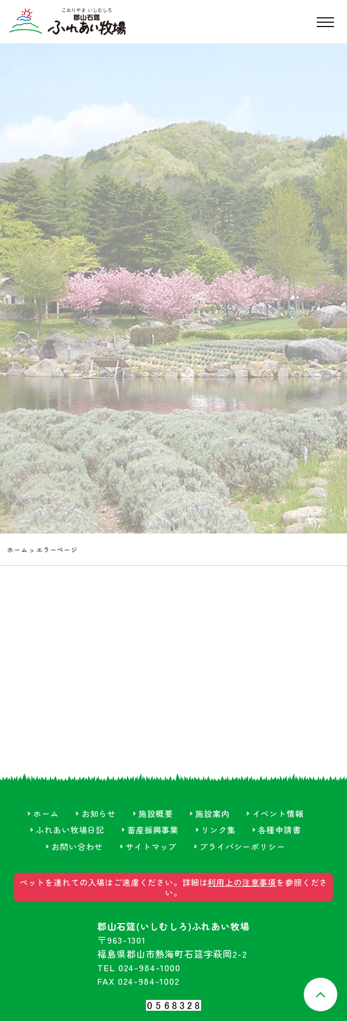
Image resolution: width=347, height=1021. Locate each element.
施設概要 (155, 813)
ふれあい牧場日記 (70, 829)
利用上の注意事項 (242, 882)
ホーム (17, 549)
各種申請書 (279, 829)
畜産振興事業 (152, 829)
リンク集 (218, 829)
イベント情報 (278, 813)
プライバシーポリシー (242, 846)
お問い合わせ (77, 846)
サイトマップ (151, 846)
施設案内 (212, 813)
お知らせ (99, 813)
